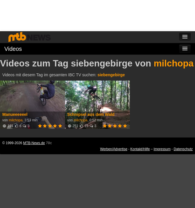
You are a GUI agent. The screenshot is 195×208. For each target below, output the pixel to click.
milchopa (174, 63)
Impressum (162, 149)
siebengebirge (111, 75)
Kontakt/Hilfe (140, 149)
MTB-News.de (34, 143)
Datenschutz (183, 149)
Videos (13, 49)
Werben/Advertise (113, 149)
